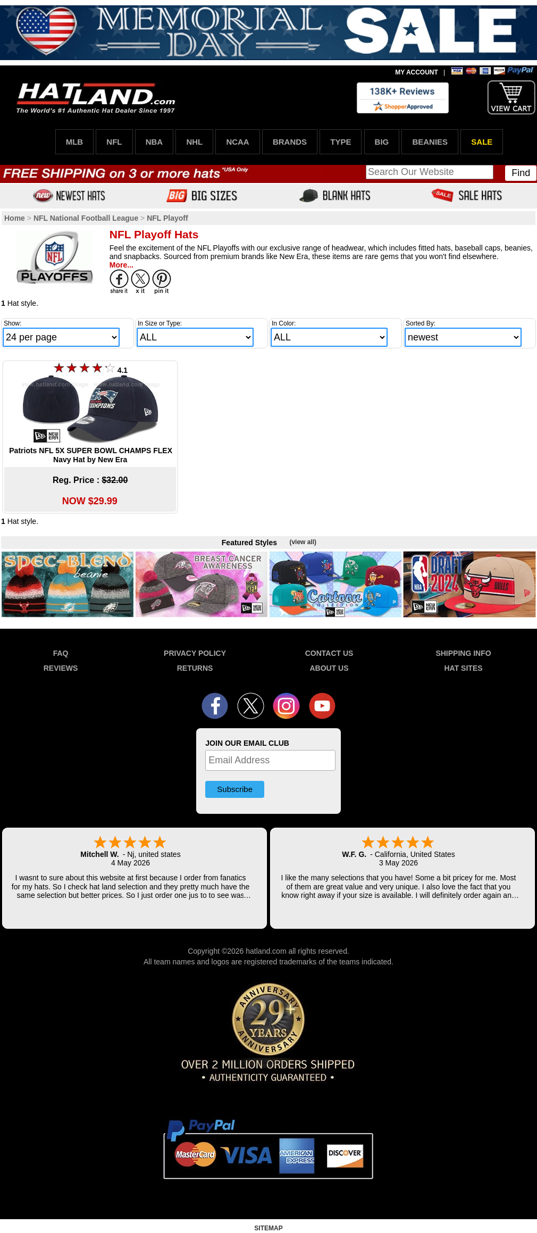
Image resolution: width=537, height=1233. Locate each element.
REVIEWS (61, 668)
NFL (114, 141)
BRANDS (290, 141)
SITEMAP (268, 1228)
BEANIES (430, 141)
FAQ (61, 653)
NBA (154, 141)
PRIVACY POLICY (195, 653)
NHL (194, 141)
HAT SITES (463, 668)
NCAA (237, 141)
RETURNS (195, 668)
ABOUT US (328, 668)
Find (520, 173)
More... (121, 265)
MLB (74, 141)
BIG (382, 141)
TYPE (340, 141)
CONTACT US (329, 653)
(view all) (302, 542)
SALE (481, 141)
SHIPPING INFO (463, 653)
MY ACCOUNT (416, 72)
